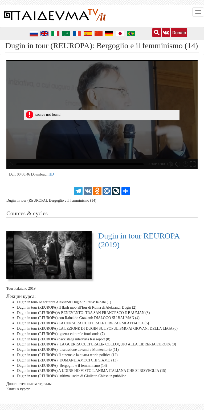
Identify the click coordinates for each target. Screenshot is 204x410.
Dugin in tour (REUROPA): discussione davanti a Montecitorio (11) (68, 350)
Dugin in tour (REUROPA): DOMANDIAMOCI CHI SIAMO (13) (67, 360)
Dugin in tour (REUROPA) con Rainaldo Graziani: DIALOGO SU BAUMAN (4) (78, 318)
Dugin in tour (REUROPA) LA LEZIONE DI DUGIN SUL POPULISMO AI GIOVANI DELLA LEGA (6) (97, 329)
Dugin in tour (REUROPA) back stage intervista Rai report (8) (63, 339)
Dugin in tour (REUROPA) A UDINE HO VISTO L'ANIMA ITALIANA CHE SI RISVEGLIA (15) (91, 371)
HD (51, 174)
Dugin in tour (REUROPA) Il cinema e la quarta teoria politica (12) (67, 355)
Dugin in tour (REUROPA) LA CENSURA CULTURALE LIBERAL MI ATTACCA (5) (83, 323)
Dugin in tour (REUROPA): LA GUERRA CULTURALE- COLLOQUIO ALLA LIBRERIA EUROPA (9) (96, 344)
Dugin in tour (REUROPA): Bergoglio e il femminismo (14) (62, 365)
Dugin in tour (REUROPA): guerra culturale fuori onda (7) (61, 334)
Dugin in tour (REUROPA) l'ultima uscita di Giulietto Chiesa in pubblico (71, 376)
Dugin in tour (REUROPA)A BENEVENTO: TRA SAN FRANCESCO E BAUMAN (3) (83, 313)
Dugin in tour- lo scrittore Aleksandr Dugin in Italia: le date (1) (64, 302)
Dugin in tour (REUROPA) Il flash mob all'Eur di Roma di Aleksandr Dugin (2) (76, 307)
